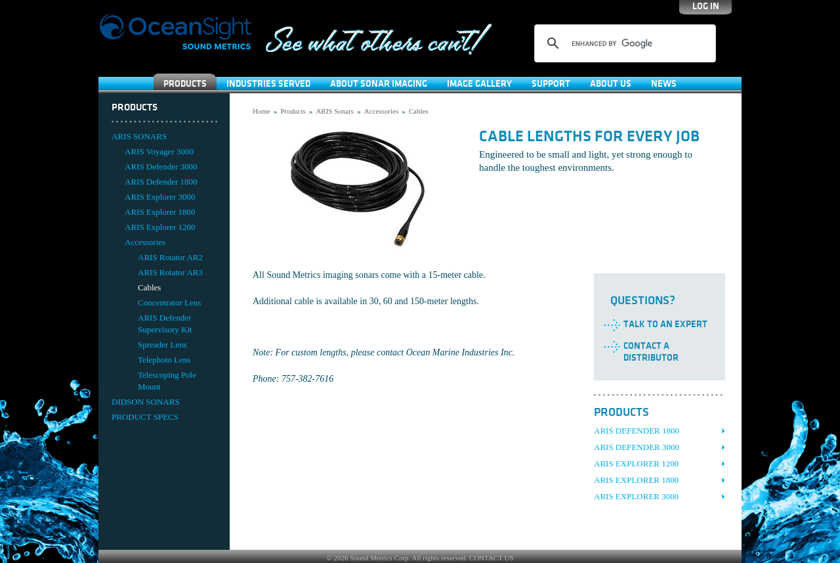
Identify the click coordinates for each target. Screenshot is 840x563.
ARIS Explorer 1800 (160, 212)
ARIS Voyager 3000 (159, 151)
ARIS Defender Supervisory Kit (165, 323)
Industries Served (268, 83)
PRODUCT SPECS (145, 417)
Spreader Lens (162, 344)
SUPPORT (551, 83)
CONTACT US (491, 558)
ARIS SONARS (139, 136)
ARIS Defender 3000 (161, 166)
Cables (149, 287)
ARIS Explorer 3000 (160, 197)
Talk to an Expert (665, 324)
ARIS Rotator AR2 (170, 257)
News (664, 83)
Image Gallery (479, 83)
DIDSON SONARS (146, 402)
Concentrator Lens (169, 302)
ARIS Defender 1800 (161, 182)
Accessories (145, 242)
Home (261, 111)
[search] (623, 43)
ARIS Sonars (335, 111)
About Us (610, 83)
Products (185, 83)
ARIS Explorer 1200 (160, 227)
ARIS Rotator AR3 (170, 272)
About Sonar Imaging (378, 83)
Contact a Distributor (651, 351)
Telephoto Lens (164, 360)
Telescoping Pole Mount (167, 381)
